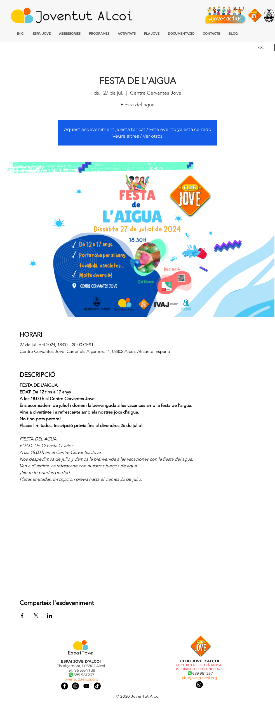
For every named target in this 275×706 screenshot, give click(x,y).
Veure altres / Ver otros (137, 136)
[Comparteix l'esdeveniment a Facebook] (22, 615)
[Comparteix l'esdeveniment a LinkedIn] (49, 615)
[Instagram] (199, 684)
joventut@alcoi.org (81, 679)
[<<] (261, 47)
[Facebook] (64, 685)
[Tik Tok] (97, 685)
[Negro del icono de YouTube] (86, 685)
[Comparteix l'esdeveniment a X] (36, 615)
